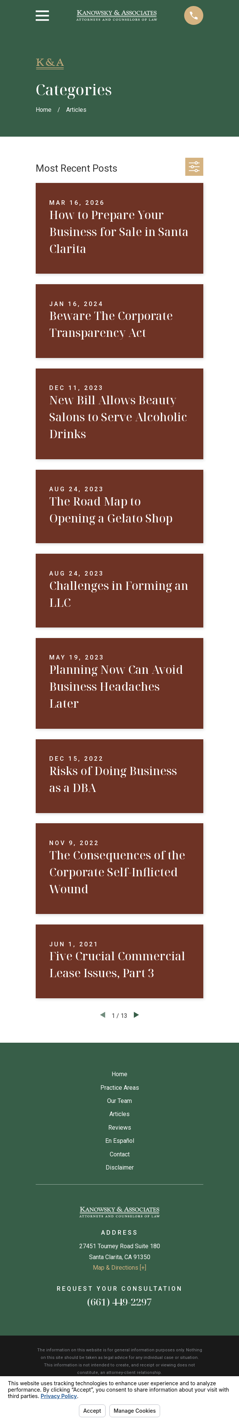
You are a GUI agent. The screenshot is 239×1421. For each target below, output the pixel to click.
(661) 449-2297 (119, 1301)
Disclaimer (120, 1167)
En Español (119, 1140)
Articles (119, 1114)
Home (119, 1074)
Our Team (119, 1100)
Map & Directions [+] (119, 1267)
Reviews (119, 1127)
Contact (120, 1154)
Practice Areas (119, 1087)
